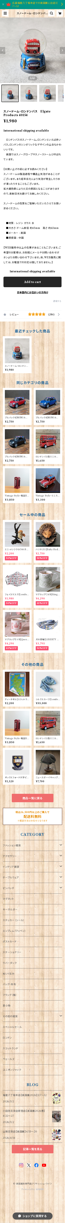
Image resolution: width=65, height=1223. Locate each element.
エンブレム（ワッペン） (14, 930)
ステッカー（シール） (14, 920)
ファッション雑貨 (12, 845)
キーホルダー (10, 909)
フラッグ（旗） (10, 995)
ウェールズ (9, 1059)
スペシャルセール (12, 1027)
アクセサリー (10, 856)
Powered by (32, 1189)
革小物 (6, 1005)
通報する (57, 301)
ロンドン (7, 1037)
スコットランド (10, 1048)
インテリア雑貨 (11, 866)
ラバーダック (10, 963)
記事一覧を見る (32, 1149)
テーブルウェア (11, 877)
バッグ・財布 (9, 984)
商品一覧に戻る (33, 798)
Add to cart (32, 282)
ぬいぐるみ (9, 973)
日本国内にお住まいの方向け (32, 292)
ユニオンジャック (12, 1069)
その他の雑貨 (10, 1016)
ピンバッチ (8, 888)
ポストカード (10, 941)
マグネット (8, 898)
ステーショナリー (12, 952)
